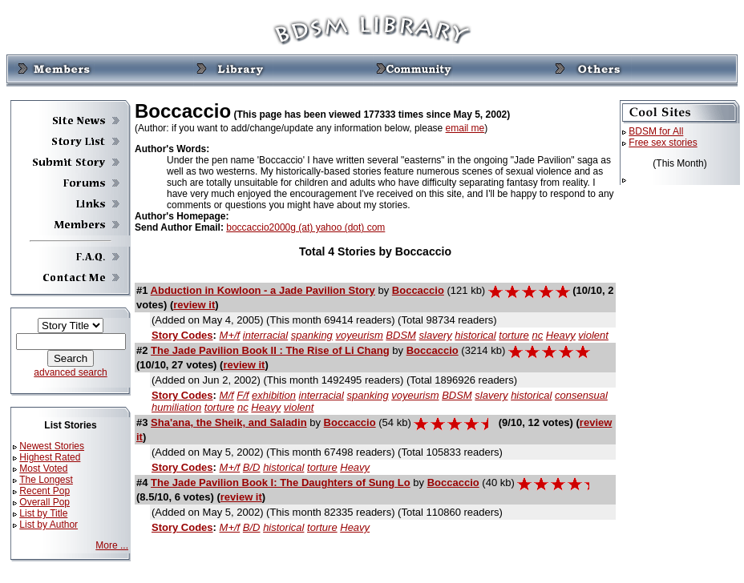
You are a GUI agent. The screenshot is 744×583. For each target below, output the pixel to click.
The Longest (46, 479)
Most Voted (43, 468)
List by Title (43, 513)
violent (593, 335)
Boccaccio (418, 290)
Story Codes (182, 335)
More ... (111, 545)
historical (475, 335)
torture (514, 335)
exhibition (274, 395)
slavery (435, 335)
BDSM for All (656, 131)
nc (537, 335)
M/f (227, 395)
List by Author (48, 524)
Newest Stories (51, 446)
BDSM (401, 335)
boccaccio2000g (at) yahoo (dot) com (305, 227)
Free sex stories (663, 142)
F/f (243, 395)
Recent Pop (44, 491)
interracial (265, 335)
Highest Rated (49, 457)
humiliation (176, 407)
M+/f (230, 335)
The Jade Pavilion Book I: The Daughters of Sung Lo (280, 482)
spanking (312, 335)
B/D (252, 467)
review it (194, 305)
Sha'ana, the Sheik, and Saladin (229, 422)
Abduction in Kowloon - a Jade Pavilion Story (263, 290)
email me (465, 128)
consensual (581, 395)
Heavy (561, 335)
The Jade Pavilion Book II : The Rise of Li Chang (270, 350)
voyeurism (358, 335)
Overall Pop (44, 502)
